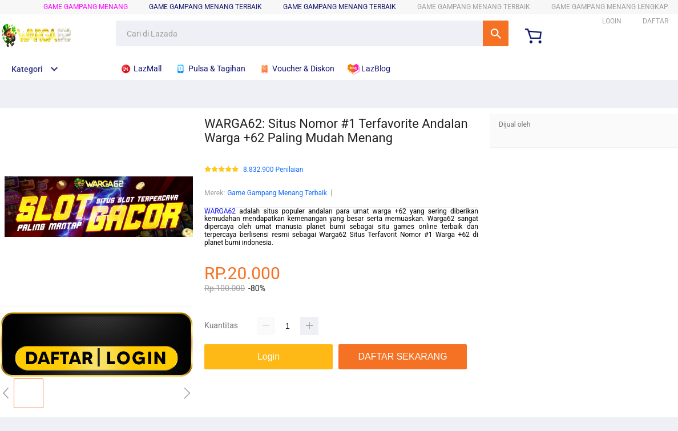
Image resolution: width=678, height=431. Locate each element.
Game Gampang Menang (85, 7)
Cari (495, 33)
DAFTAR (655, 21)
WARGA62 (220, 211)
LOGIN (612, 21)
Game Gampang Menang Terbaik (339, 7)
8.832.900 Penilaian (273, 170)
